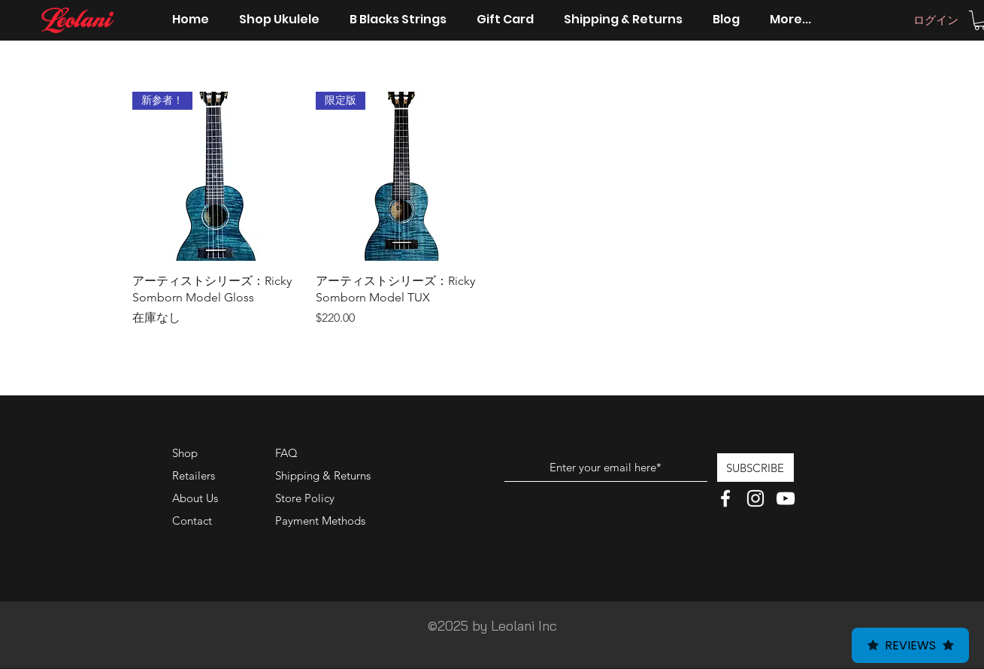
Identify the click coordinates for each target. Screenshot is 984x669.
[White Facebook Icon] (725, 498)
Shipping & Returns (323, 475)
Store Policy (305, 498)
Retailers (193, 475)
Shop (185, 453)
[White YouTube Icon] (785, 498)
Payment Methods (321, 520)
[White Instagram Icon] (755, 498)
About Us (195, 498)
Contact (192, 520)
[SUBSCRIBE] (755, 467)
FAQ (286, 453)
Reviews (910, 645)
